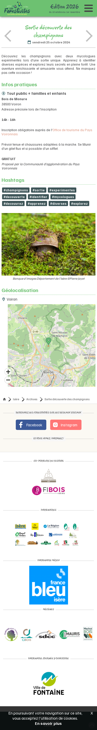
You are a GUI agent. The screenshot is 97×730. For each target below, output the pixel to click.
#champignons (16, 190)
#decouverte (14, 197)
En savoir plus (48, 723)
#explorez (79, 203)
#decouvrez (13, 203)
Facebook (30, 425)
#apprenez (37, 203)
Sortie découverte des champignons (66, 399)
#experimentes (62, 190)
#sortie (39, 190)
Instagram (64, 425)
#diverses (58, 203)
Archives (31, 399)
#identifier (38, 197)
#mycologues (63, 197)
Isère (16, 399)
